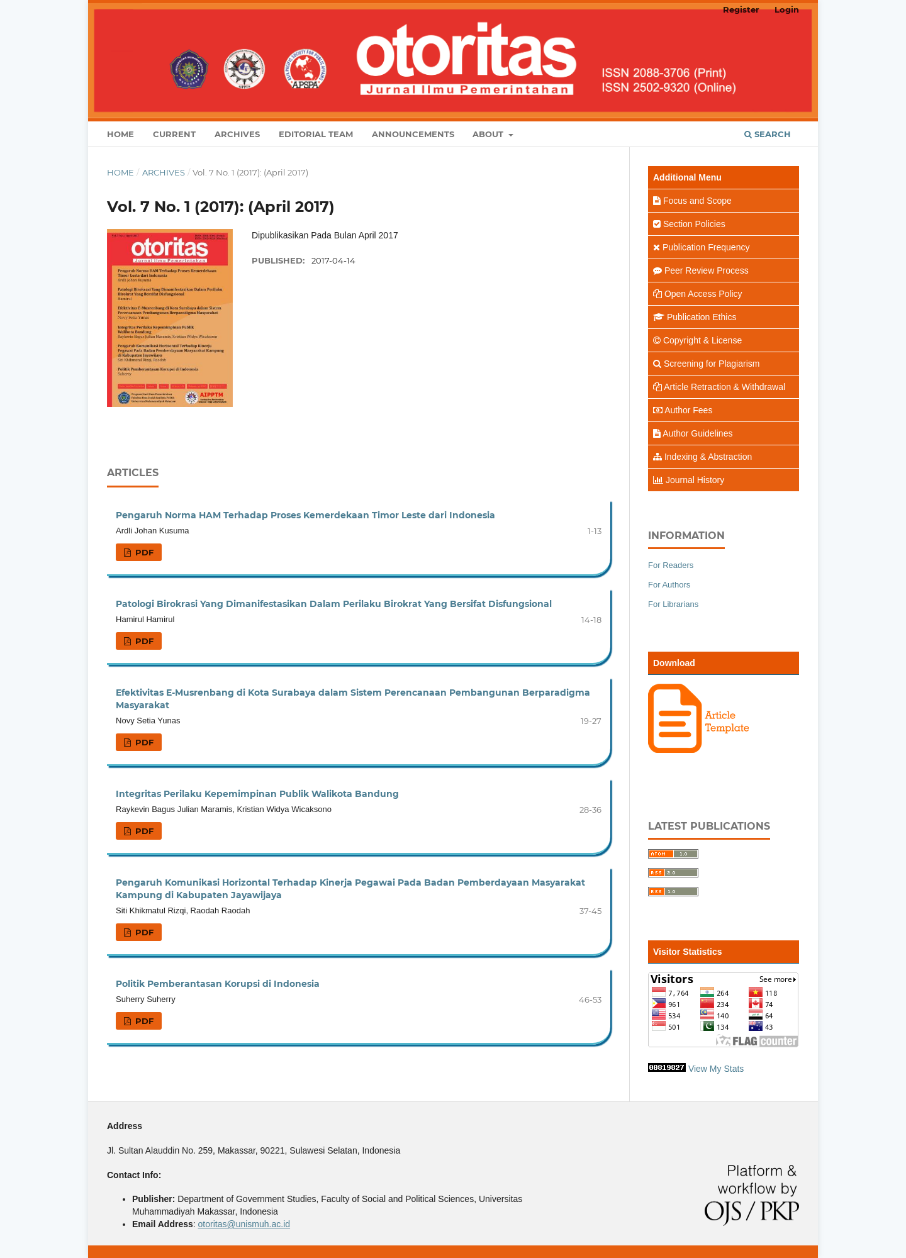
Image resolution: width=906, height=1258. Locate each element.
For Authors (669, 584)
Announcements (413, 134)
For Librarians (673, 604)
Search (767, 134)
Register (741, 9)
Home (120, 134)
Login (787, 9)
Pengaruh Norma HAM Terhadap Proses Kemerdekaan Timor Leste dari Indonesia (305, 515)
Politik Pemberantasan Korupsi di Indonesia (218, 983)
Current (174, 134)
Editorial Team (316, 134)
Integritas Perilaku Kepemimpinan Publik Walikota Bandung (257, 793)
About (489, 134)
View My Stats (716, 1069)
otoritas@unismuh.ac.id (244, 1224)
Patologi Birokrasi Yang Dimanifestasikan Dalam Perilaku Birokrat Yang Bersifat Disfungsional (334, 604)
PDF (143, 552)
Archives (237, 134)
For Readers (670, 565)
